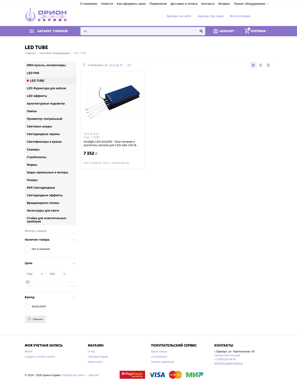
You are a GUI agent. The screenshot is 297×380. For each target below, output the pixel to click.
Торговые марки (98, 356)
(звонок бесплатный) (227, 355)
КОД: (87, 137)
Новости (107, 3)
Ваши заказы (159, 351)
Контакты (207, 3)
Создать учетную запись (40, 356)
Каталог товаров (53, 31)
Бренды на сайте (179, 16)
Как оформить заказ (131, 3)
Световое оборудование (54, 53)
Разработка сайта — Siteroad (80, 375)
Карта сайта (95, 361)
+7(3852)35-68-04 (225, 359)
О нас (91, 351)
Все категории (240, 16)
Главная (30, 53)
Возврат (224, 3)
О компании (88, 3)
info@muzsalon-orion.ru (228, 363)
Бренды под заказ (211, 16)
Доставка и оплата (184, 3)
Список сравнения (162, 361)
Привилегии (158, 3)
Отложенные (159, 356)
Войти (28, 351)
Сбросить (35, 319)
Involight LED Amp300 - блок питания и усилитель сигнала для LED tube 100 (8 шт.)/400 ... (110, 143)
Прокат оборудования (249, 3)
